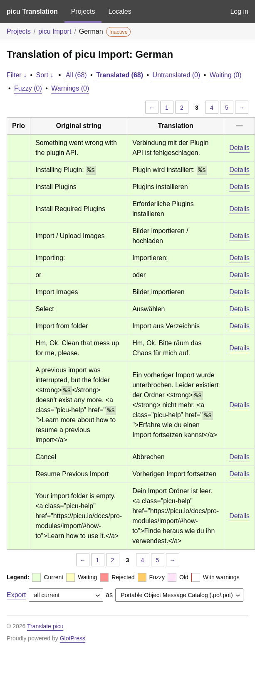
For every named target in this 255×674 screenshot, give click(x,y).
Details (239, 147)
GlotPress (72, 638)
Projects (83, 11)
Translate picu (45, 626)
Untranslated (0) (177, 75)
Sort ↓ (45, 75)
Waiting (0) (226, 75)
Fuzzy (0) (28, 88)
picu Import (54, 31)
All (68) (76, 75)
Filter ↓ (17, 75)
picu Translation (32, 11)
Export (16, 594)
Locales (119, 11)
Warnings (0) (70, 88)
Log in (239, 11)
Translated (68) (119, 75)
